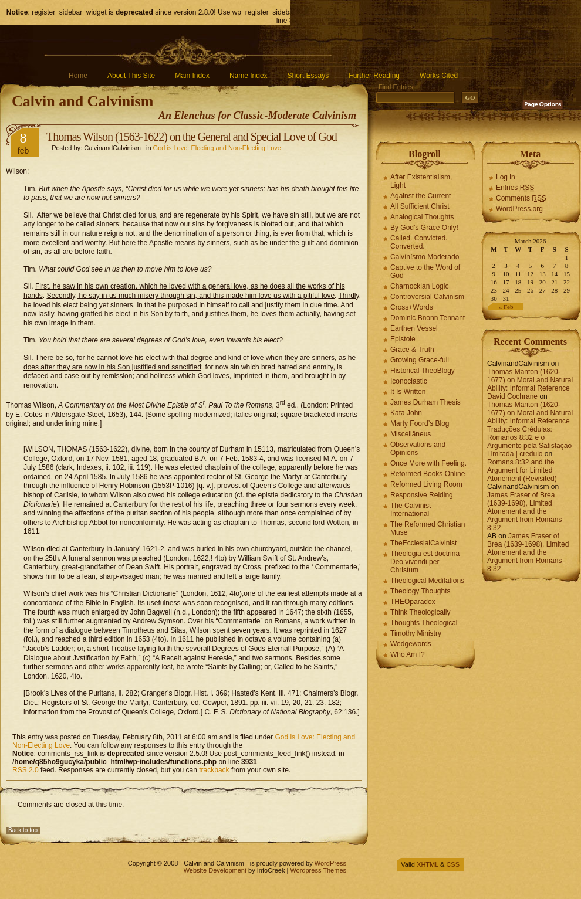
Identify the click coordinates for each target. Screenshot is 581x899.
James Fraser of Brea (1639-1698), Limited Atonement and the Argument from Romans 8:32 (524, 511)
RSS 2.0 (25, 770)
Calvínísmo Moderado (424, 257)
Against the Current (420, 196)
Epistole (403, 339)
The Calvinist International (410, 509)
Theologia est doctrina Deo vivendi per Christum (425, 561)
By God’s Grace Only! (424, 227)
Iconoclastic (408, 381)
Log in (505, 177)
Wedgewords (410, 644)
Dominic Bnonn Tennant (427, 318)
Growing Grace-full (419, 360)
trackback (214, 770)
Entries (515, 188)
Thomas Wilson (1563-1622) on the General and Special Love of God (191, 136)
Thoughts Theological (424, 623)
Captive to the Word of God (425, 271)
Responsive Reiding (421, 495)
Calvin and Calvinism (82, 101)
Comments (521, 198)
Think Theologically (420, 612)
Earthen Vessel (414, 328)
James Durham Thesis (425, 402)
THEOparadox (412, 602)
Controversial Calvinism (427, 297)
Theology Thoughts (420, 591)
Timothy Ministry (415, 633)
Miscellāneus (410, 434)
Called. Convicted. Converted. (418, 242)
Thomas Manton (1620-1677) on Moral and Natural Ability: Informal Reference (530, 380)
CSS (453, 864)
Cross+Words (411, 307)
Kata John (406, 413)
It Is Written (407, 392)
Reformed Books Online (427, 474)
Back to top (23, 830)
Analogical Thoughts (422, 217)
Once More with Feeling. (428, 463)
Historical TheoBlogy (422, 371)
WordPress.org (519, 209)
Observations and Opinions (417, 448)
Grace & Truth (412, 349)
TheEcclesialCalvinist (423, 543)
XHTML (427, 864)
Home (78, 76)
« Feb (506, 306)
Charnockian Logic (419, 286)
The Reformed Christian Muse (427, 528)
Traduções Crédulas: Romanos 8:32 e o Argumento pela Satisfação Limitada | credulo (529, 441)
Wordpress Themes (318, 870)
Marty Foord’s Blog (419, 423)
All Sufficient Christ (419, 206)
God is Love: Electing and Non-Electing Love (217, 147)
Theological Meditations (427, 580)
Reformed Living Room (426, 484)
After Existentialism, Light (421, 181)
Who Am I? (407, 654)
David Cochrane (512, 396)
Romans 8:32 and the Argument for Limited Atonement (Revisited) (522, 470)
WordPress (330, 863)
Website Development (215, 870)
